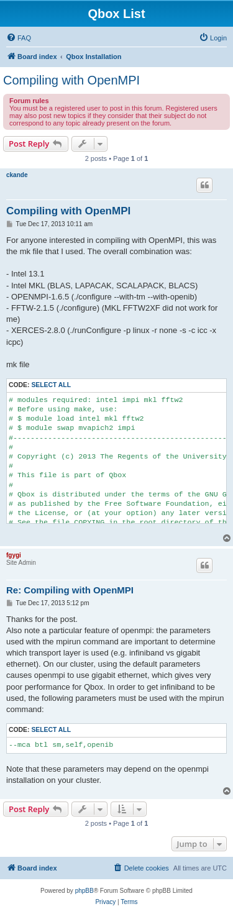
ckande (16, 174)
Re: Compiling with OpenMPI (70, 590)
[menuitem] (18, 37)
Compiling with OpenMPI (71, 80)
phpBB (84, 890)
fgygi (13, 555)
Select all (51, 385)
